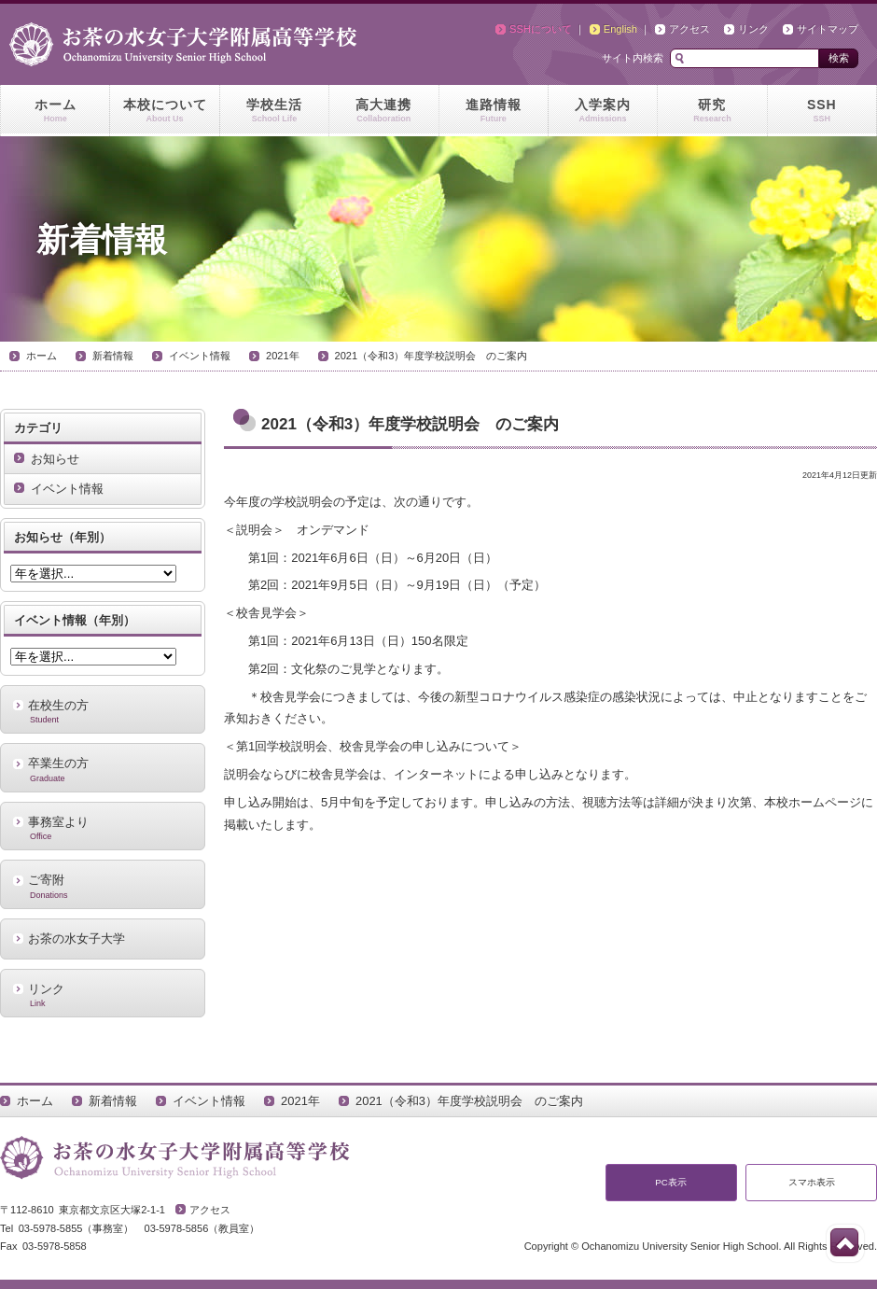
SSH (822, 111)
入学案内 (602, 111)
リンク (753, 29)
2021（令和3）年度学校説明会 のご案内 (431, 355)
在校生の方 (102, 711)
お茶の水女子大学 (76, 939)
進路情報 (493, 111)
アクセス (689, 29)
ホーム (55, 111)
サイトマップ (827, 29)
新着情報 (112, 355)
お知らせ (55, 459)
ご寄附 (102, 886)
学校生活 (274, 111)
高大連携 (383, 111)
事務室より (102, 828)
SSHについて (540, 29)
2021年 (282, 355)
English (620, 29)
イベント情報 (199, 355)
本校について (164, 111)
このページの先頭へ (844, 1242)
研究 (711, 111)
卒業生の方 (102, 769)
